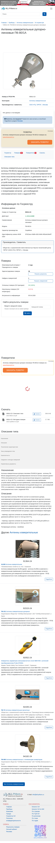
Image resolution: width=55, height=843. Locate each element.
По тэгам (35, 818)
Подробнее (49, 579)
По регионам (36, 816)
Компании (9, 811)
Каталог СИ (36, 807)
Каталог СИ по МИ (38, 809)
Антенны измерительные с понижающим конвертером (21, 759)
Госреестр (7, 153)
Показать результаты (41, 274)
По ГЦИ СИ (35, 814)
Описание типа (9, 157)
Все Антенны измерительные (14, 784)
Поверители (31, 153)
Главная (9, 807)
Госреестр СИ (10, 816)
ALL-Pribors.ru (9, 8)
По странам (36, 811)
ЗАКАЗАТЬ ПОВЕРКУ (40, 142)
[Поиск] (20, 14)
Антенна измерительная (11, 564)
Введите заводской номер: (13, 306)
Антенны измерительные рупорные (15, 611)
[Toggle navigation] (51, 8)
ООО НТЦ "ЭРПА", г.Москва (38, 104)
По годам (35, 820)
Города (8, 814)
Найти (27, 313)
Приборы (9, 809)
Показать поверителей (40, 281)
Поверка (18, 153)
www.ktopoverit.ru (8, 137)
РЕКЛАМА (50, 131)
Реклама (9, 831)
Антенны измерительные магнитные (15, 710)
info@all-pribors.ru (38, 794)
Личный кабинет (11, 829)
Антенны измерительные (24, 532)
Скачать (42, 153)
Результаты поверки (12, 827)
